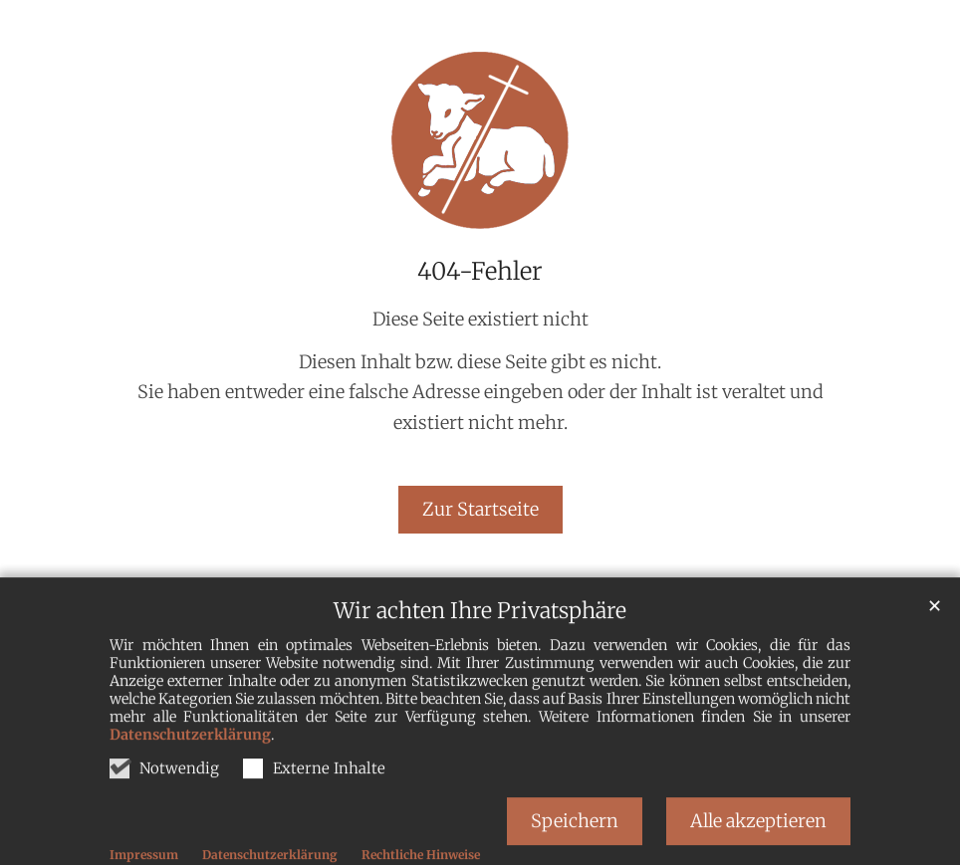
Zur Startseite (480, 509)
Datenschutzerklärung (190, 782)
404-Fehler (480, 272)
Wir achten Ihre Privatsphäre (480, 658)
